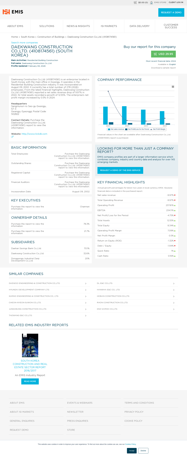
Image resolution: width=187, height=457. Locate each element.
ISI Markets (109, 26)
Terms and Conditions (139, 403)
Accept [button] (131, 451)
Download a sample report (163, 68)
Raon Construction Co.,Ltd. (112, 303)
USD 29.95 (163, 54)
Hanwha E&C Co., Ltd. (108, 290)
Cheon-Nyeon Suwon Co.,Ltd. (25, 303)
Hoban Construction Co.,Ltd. (113, 296)
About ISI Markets (22, 412)
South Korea (27, 37)
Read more (30, 381)
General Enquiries (22, 421)
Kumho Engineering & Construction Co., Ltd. (34, 296)
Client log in (176, 2)
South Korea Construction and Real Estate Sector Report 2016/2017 (30, 366)
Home (14, 37)
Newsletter (75, 412)
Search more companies (24, 43)
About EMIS (15, 26)
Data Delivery (139, 26)
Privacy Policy (133, 412)
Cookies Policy (130, 444)
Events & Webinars (79, 403)
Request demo (19, 430)
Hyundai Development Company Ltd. (29, 290)
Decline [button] (143, 451)
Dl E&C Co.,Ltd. (105, 283)
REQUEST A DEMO (171, 12)
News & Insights (78, 26)
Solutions (46, 26)
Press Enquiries (77, 421)
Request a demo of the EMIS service (120, 170)
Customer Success (171, 27)
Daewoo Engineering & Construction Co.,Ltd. (34, 283)
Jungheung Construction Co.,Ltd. (28, 309)
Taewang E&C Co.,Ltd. (20, 315)
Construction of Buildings (50, 37)
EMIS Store (158, 2)
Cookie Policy (133, 421)
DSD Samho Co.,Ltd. (107, 309)
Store (71, 430)
